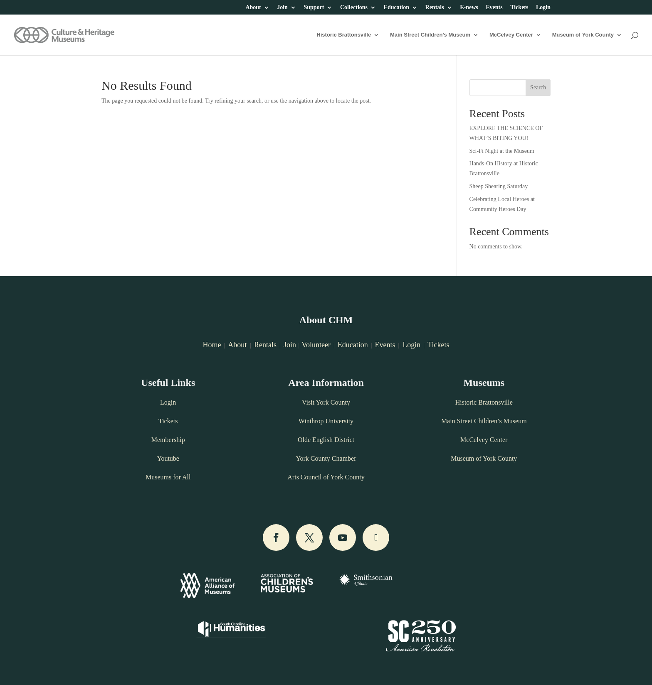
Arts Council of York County (325, 477)
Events (494, 7)
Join (282, 7)
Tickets (519, 7)
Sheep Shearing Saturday (498, 186)
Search (538, 87)
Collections (354, 7)
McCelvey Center (511, 35)
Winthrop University (326, 421)
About (253, 7)
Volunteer (316, 345)
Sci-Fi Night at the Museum (501, 151)
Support (314, 7)
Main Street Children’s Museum (430, 35)
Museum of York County (583, 35)
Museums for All (168, 477)
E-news (469, 7)
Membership (168, 439)
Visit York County (326, 402)
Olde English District (326, 439)
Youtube (168, 458)
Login (543, 7)
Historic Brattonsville (343, 35)
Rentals (434, 7)
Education (396, 7)
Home (212, 345)
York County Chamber (326, 458)
